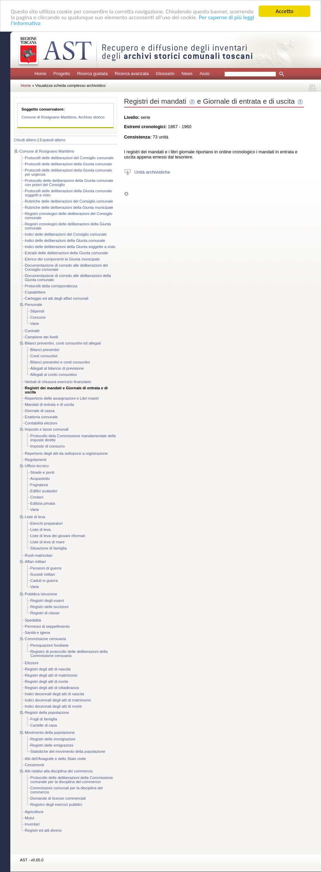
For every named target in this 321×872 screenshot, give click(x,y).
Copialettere (35, 292)
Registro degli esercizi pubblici (56, 804)
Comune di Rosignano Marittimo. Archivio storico (62, 117)
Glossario (165, 73)
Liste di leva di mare (47, 542)
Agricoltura (34, 812)
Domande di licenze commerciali (58, 798)
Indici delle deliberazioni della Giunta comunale (65, 240)
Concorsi (37, 317)
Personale (33, 304)
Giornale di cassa (39, 411)
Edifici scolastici (43, 491)
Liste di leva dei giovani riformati (57, 536)
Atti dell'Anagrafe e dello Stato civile (55, 759)
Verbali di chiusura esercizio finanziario (58, 382)
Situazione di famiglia (48, 548)
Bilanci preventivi (44, 350)
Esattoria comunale (41, 417)
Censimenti (34, 765)
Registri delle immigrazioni (52, 739)
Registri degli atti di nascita (48, 669)
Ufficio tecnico (37, 466)
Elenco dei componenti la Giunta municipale (62, 259)
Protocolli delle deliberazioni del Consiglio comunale (69, 158)
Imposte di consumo (47, 446)
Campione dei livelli (41, 337)
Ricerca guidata (92, 73)
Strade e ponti (42, 472)
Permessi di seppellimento (47, 626)
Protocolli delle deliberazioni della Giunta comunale (68, 164)
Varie (34, 323)
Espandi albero (52, 140)
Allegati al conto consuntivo (53, 374)
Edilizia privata (42, 503)
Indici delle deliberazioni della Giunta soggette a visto (70, 247)
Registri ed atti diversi (43, 830)
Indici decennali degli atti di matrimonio (58, 700)
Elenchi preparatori (46, 523)
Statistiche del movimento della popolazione (67, 751)
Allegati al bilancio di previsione (57, 368)
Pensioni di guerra (45, 568)
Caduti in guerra (44, 580)
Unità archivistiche (152, 171)
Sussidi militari (42, 574)
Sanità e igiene (37, 632)
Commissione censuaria (45, 639)
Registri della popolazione (47, 712)
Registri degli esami (47, 600)
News (187, 73)
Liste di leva (35, 517)
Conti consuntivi (44, 356)
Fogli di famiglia (43, 719)
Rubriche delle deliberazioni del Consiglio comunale (69, 201)
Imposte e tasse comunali (47, 429)
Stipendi (37, 311)
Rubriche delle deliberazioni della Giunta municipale (69, 207)
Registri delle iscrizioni (49, 607)
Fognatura (39, 485)
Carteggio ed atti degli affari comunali (57, 298)
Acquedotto (40, 478)
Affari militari (35, 562)
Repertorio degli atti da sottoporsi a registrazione (66, 453)
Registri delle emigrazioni (51, 745)
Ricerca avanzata (132, 73)
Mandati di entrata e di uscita (49, 404)
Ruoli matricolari (38, 555)
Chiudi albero (25, 140)
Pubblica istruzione (41, 594)
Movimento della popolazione (50, 732)
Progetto (61, 73)
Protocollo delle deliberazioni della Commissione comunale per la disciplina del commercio (71, 780)
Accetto (284, 11)
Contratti (32, 331)
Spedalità (33, 620)
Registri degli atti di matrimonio (51, 675)
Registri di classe (45, 613)
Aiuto (204, 73)
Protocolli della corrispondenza (51, 286)
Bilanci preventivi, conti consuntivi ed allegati (63, 343)
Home (40, 73)
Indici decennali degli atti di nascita (54, 694)
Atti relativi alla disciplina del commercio (59, 771)
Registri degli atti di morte (46, 681)
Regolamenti (35, 460)
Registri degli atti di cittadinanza (52, 688)
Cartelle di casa (43, 725)
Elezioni (31, 663)
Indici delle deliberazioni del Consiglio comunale (66, 234)
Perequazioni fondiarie (49, 645)
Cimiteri (36, 497)
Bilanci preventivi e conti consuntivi (60, 362)
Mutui (29, 818)
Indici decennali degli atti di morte (53, 706)
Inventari (32, 824)
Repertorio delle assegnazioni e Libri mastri (62, 398)
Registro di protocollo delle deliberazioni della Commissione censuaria (69, 653)
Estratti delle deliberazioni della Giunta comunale (66, 253)
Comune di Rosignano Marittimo (46, 151)
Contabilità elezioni (41, 423)
